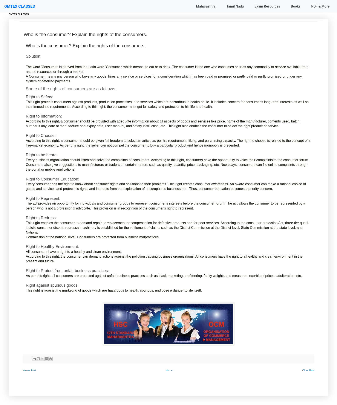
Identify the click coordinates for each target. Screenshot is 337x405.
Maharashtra (206, 6)
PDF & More (320, 6)
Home (169, 370)
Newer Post (29, 370)
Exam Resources (267, 6)
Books (295, 6)
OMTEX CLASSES (19, 6)
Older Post (308, 370)
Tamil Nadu (235, 6)
